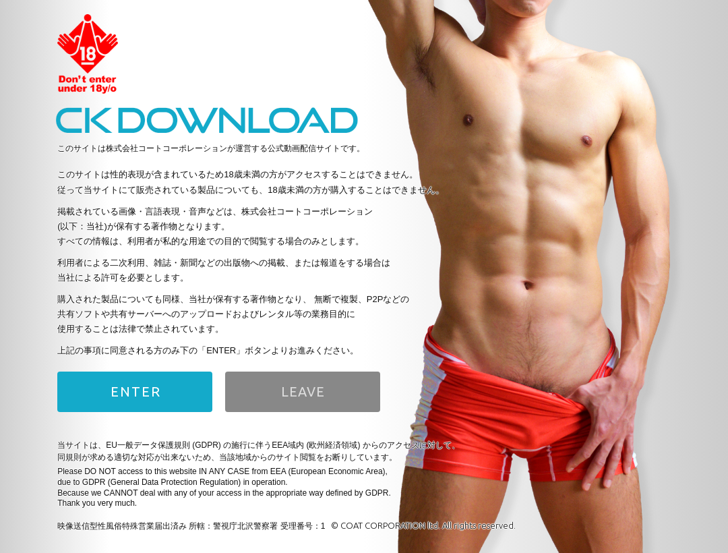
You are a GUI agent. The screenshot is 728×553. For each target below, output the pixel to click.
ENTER (136, 391)
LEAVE (303, 391)
